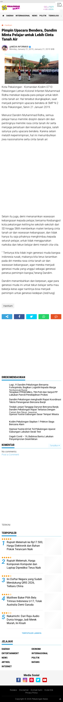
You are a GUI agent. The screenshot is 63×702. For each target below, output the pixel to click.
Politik (42, 16)
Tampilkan (55, 445)
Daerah (9, 16)
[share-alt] (7, 316)
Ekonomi (36, 649)
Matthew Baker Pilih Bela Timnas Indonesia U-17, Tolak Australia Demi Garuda (24, 601)
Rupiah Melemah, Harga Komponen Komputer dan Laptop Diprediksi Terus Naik (24, 564)
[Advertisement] (31, 177)
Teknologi (54, 16)
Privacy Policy (31, 693)
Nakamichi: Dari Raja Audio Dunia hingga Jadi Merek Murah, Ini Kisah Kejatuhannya (23, 621)
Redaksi (13, 690)
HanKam (8, 25)
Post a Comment (10, 454)
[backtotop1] (60, 698)
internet (7, 666)
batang (35, 662)
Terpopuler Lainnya (31, 633)
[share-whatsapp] (43, 316)
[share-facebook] (19, 316)
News (34, 16)
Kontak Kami (36, 690)
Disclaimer (24, 690)
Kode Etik (49, 690)
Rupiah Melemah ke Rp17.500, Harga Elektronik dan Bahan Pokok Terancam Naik (25, 546)
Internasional (23, 16)
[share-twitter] (31, 316)
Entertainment (10, 653)
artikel (6, 662)
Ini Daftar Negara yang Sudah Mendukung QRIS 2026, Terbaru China (24, 583)
